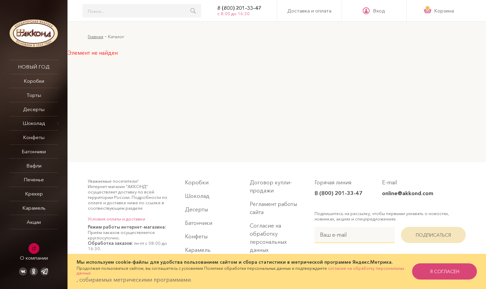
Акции (34, 222)
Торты (34, 95)
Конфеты (34, 137)
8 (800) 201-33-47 (239, 8)
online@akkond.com (407, 193)
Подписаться (433, 235)
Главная (95, 36)
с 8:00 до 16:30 (233, 13)
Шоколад (34, 123)
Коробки (34, 81)
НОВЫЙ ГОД (34, 66)
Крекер (34, 193)
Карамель (34, 208)
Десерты (34, 109)
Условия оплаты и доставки (116, 218)
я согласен (444, 271)
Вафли (34, 165)
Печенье (34, 179)
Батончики (34, 151)
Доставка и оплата (309, 11)
